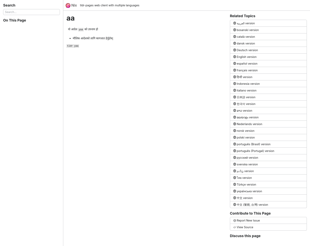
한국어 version (244, 104)
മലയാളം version (246, 117)
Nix (71, 5)
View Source (243, 227)
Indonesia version (246, 83)
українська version (247, 191)
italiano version (245, 90)
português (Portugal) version (253, 151)
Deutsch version (245, 50)
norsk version (243, 130)
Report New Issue (246, 220)
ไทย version (242, 177)
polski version (244, 137)
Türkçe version (244, 184)
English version (245, 56)
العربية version (244, 23)
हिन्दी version (242, 77)
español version (245, 63)
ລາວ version (242, 110)
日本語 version (244, 97)
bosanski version (246, 30)
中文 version (243, 198)
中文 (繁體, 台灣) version (250, 204)
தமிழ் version (243, 171)
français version (245, 70)
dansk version (244, 43)
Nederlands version (247, 124)
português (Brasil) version (252, 144)
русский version (245, 157)
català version (244, 36)
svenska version (245, 164)
